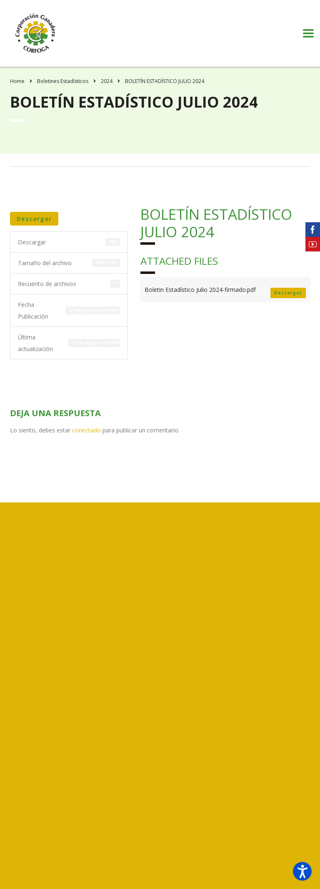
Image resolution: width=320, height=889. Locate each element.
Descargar (34, 219)
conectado (86, 430)
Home (17, 81)
